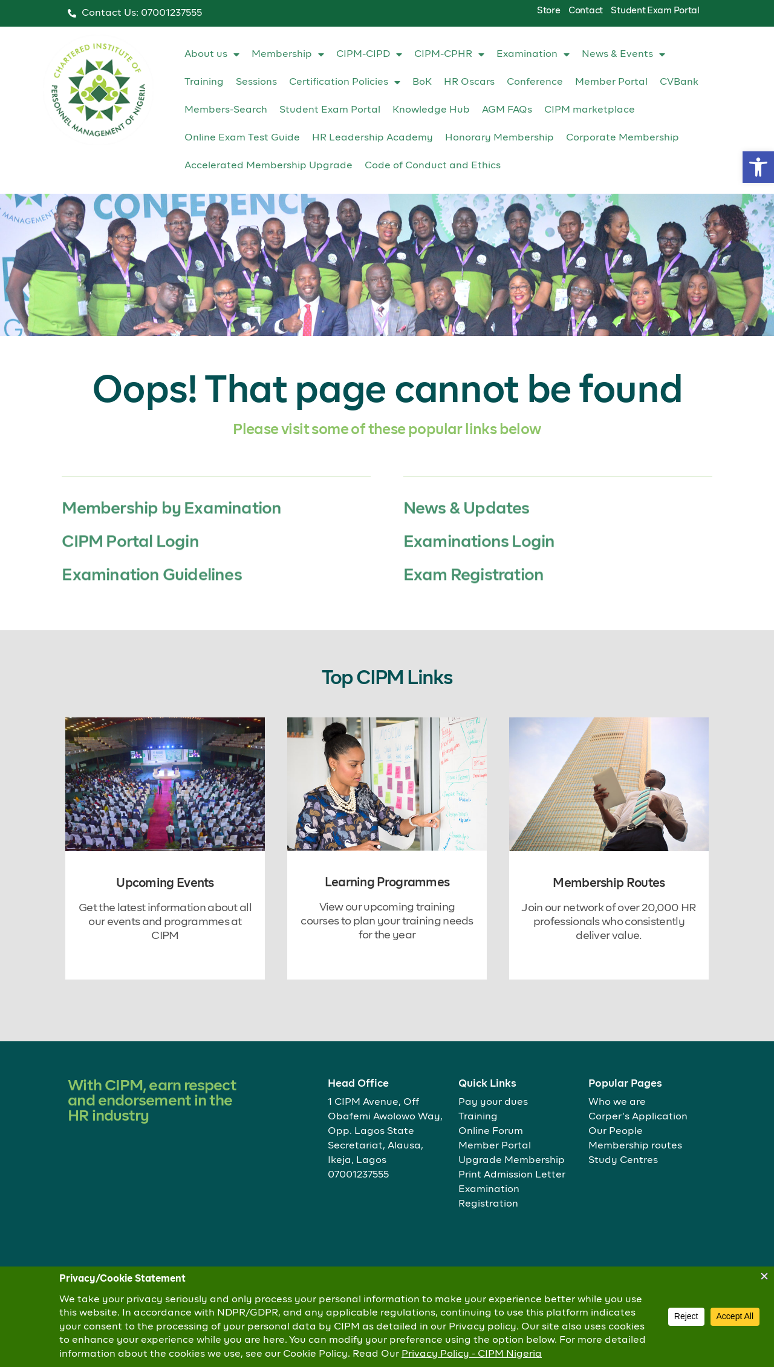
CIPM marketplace (589, 110)
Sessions (256, 82)
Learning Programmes (387, 883)
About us (211, 54)
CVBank (679, 82)
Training (204, 82)
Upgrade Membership (511, 1160)
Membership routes (635, 1146)
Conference (535, 82)
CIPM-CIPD (369, 54)
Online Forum (490, 1131)
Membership (288, 54)
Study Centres (623, 1160)
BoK (422, 82)
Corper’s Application (638, 1117)
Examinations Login (479, 577)
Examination (533, 54)
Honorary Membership (499, 138)
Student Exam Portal (655, 10)
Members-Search (225, 110)
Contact (585, 10)
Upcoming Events (165, 883)
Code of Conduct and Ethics (433, 166)
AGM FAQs (507, 110)
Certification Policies (344, 82)
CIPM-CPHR (449, 54)
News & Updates (466, 544)
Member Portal (611, 82)
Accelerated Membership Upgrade (268, 166)
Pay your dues (493, 1102)
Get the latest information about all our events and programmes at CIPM (165, 922)
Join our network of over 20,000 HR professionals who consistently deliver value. (608, 922)
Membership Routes (609, 883)
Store (549, 10)
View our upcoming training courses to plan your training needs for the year (387, 921)
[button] (758, 167)
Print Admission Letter (511, 1175)
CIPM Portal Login (130, 577)
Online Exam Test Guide (242, 138)
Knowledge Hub (431, 110)
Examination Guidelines (151, 610)
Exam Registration (473, 610)
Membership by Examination (171, 544)
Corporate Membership (622, 138)
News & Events (623, 54)
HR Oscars (469, 82)
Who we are (617, 1102)
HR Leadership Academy (372, 138)
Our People (615, 1131)
